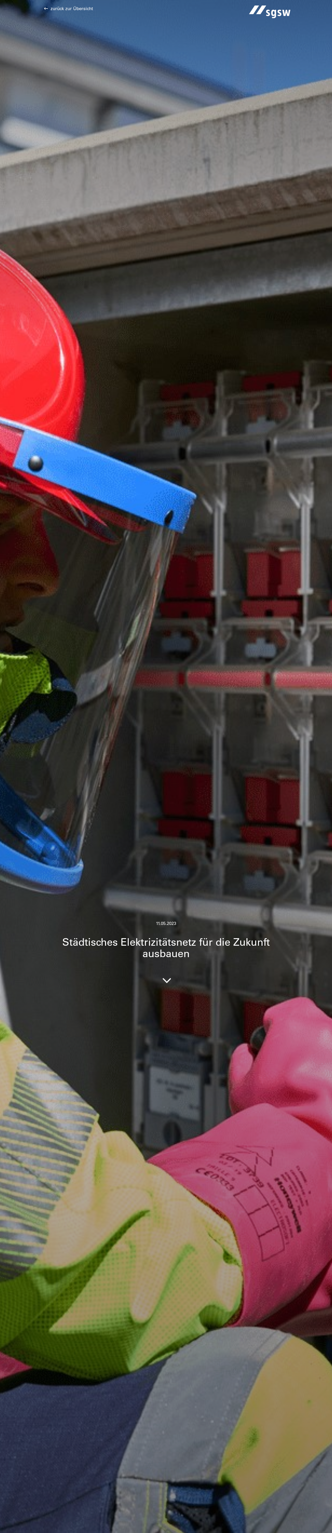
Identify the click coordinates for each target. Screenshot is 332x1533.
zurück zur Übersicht (72, 8)
